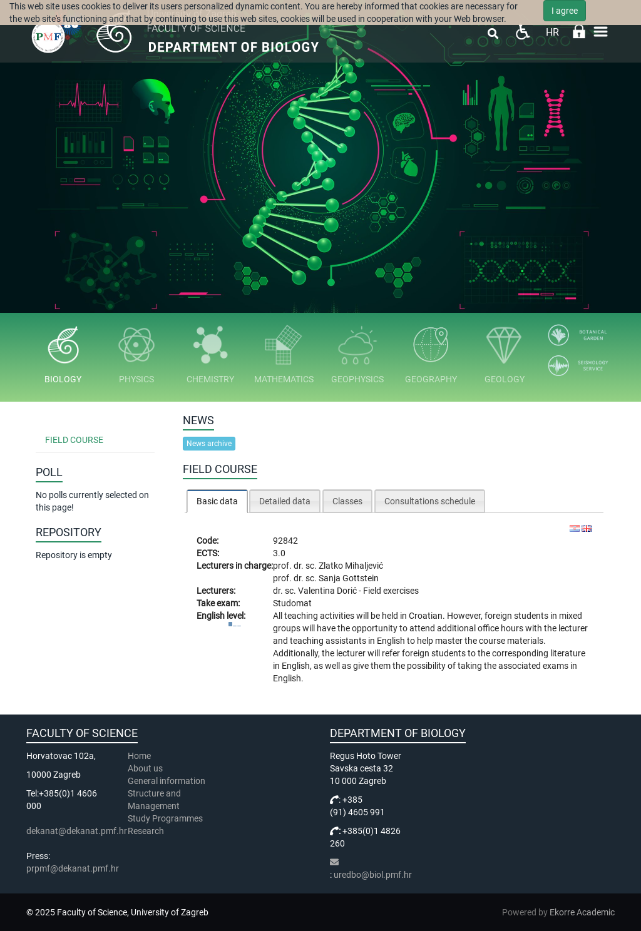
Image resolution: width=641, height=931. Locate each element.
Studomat (292, 603)
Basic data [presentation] (217, 501)
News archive (209, 443)
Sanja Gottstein (349, 578)
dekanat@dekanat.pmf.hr (76, 831)
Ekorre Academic (582, 912)
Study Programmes (165, 818)
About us (146, 768)
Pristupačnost (522, 32)
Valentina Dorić (328, 591)
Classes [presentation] (347, 501)
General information (166, 781)
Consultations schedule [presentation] (429, 501)
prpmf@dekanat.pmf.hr (72, 868)
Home (139, 756)
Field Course (74, 440)
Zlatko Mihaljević (351, 566)
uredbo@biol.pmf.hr (373, 875)
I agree (564, 11)
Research (147, 831)
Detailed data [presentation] (284, 501)
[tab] (217, 500)
